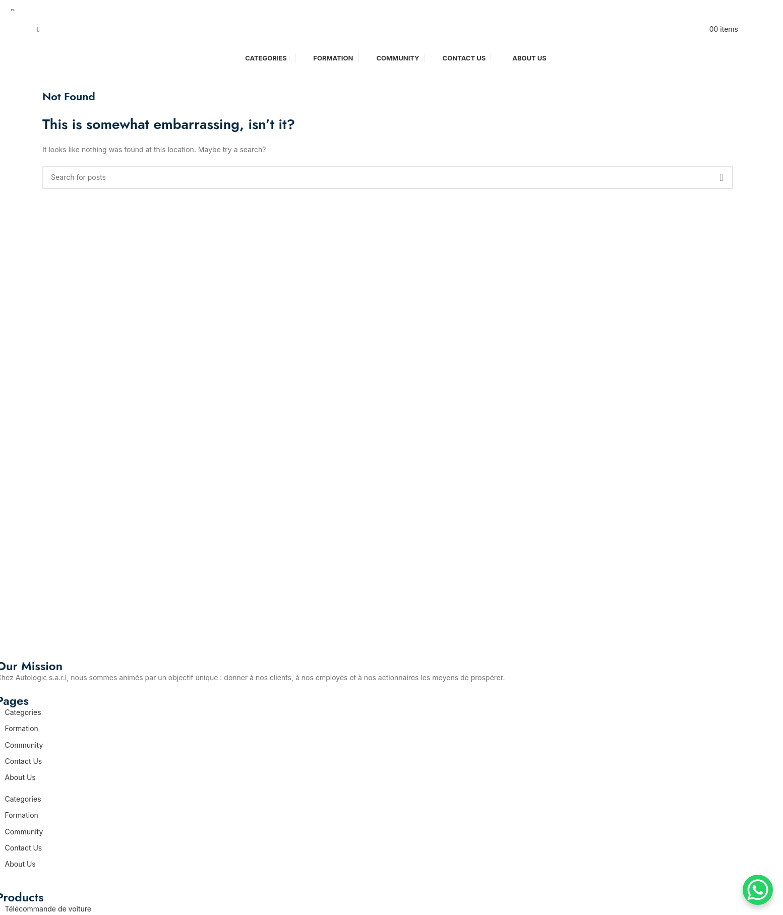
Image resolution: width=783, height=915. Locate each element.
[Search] (38, 29)
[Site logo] (388, 28)
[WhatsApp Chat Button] (758, 890)
